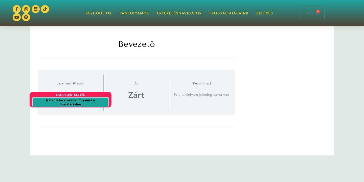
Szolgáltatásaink (229, 13)
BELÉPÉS (264, 13)
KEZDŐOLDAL (99, 13)
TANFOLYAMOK (134, 13)
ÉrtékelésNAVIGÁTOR (179, 13)
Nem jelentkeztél (70, 95)
